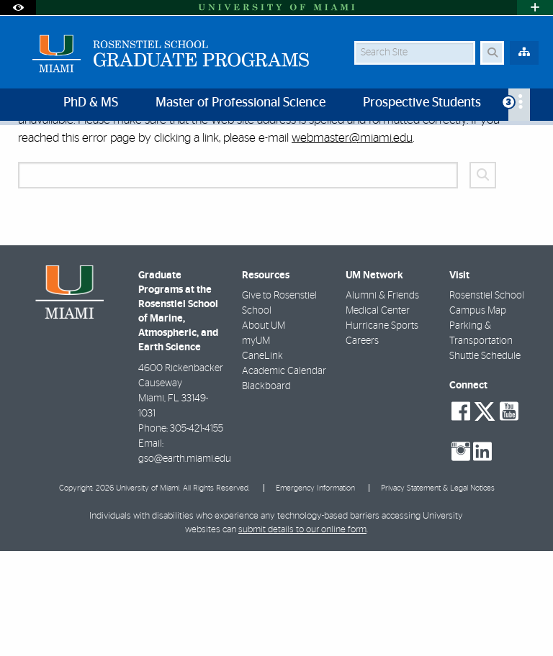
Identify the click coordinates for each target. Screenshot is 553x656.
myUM (256, 446)
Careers (362, 446)
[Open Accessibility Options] (18, 7)
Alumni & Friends (382, 401)
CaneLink (262, 461)
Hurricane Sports (382, 431)
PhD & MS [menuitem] (90, 102)
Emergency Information (315, 593)
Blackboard (266, 491)
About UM (263, 431)
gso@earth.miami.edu (184, 564)
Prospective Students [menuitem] (422, 102)
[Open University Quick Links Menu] (535, 7)
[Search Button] (492, 53)
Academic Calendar (284, 476)
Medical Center (378, 416)
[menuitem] (519, 104)
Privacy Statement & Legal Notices (438, 593)
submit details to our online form (302, 634)
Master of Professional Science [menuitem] (240, 102)
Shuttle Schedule (485, 461)
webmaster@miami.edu (352, 243)
